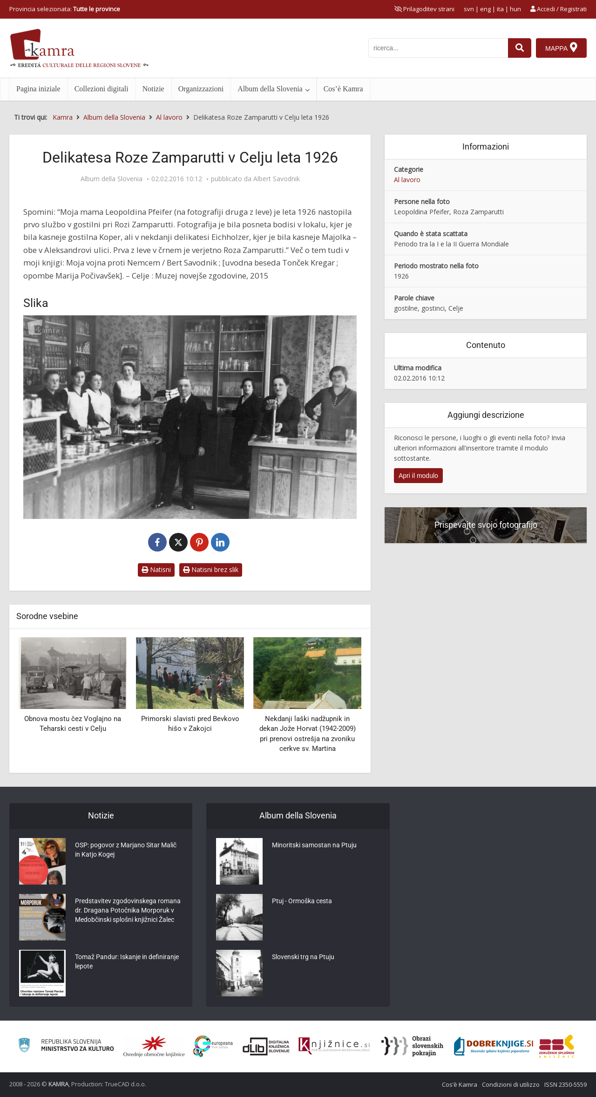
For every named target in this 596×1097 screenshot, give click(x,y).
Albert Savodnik (276, 179)
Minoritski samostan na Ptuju (314, 845)
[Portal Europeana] (213, 1046)
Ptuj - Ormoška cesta (302, 901)
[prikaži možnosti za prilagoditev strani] (424, 9)
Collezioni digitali (101, 89)
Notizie (153, 89)
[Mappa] (561, 48)
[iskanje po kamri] (438, 48)
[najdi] (519, 48)
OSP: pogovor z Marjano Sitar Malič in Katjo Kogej (125, 849)
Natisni (156, 569)
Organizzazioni (201, 89)
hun (515, 9)
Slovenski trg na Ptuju (303, 957)
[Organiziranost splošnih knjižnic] (154, 1046)
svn (469, 9)
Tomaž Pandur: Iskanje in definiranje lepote (127, 961)
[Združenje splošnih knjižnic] (556, 1046)
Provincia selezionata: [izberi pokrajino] (64, 9)
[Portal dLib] (266, 1046)
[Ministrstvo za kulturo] (65, 1046)
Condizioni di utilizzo (511, 1084)
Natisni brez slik (210, 569)
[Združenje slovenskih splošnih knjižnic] (334, 1046)
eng (485, 9)
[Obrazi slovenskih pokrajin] (412, 1046)
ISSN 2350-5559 (565, 1084)
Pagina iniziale (38, 89)
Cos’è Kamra (343, 89)
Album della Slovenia (270, 89)
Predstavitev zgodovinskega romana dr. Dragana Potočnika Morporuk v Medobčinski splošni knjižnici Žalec (128, 910)
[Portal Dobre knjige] (493, 1046)
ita (500, 9)
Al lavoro (407, 179)
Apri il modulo (418, 475)
